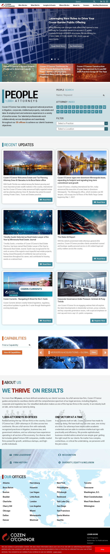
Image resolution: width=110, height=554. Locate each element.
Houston (34, 487)
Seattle (60, 520)
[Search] (94, 1)
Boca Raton (8, 487)
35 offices (21, 122)
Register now (98, 321)
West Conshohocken (93, 497)
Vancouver (89, 487)
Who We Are (22, 5)
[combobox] (49, 5)
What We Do (35, 5)
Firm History (18, 462)
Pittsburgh (61, 492)
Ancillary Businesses (100, 5)
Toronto (87, 483)
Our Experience (76, 46)
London (33, 501)
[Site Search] (86, 1)
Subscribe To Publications (97, 540)
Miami (33, 511)
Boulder (6, 497)
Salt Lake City (63, 501)
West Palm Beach (92, 501)
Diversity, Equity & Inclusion (75, 462)
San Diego (61, 506)
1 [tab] (52, 59)
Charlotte (7, 501)
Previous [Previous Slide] (41, 352)
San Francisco (63, 511)
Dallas (6, 515)
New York (61, 483)
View (94, 352)
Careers (86, 5)
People (65, 89)
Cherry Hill (7, 506)
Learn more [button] (57, 552)
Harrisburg (35, 483)
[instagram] (107, 1)
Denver (6, 520)
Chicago (6, 511)
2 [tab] (55, 59)
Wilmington (89, 506)
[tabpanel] (73, 352)
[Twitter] (104, 1)
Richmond (61, 497)
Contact (90, 543)
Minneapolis (35, 515)
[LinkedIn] (101, 1)
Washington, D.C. (92, 492)
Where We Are (64, 5)
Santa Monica (63, 515)
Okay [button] (102, 549)
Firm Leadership (19, 455)
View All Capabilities (12, 352)
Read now (45, 200)
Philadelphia (62, 487)
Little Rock (34, 497)
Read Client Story (58, 46)
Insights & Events (49, 5)
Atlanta (6, 483)
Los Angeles (35, 506)
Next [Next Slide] (105, 352)
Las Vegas (34, 492)
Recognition (66, 455)
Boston (6, 492)
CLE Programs (92, 538)
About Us (76, 5)
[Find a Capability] (17, 345)
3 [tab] (58, 59)
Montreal (34, 520)
